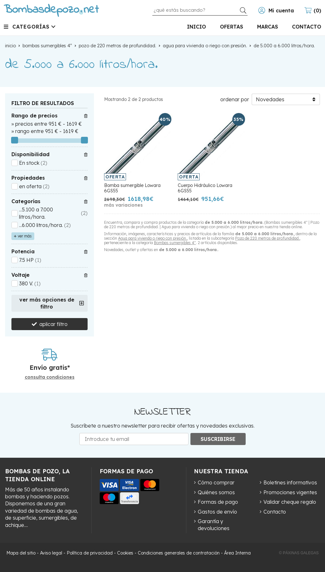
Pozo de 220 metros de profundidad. (267, 238)
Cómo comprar (216, 482)
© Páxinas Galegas (299, 553)
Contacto (274, 512)
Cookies (125, 553)
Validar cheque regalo (289, 502)
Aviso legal (51, 553)
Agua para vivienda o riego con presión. (152, 238)
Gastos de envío (217, 512)
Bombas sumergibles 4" (175, 242)
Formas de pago (218, 502)
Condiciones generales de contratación (179, 553)
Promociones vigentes (290, 492)
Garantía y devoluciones (213, 524)
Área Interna (237, 553)
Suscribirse (218, 439)
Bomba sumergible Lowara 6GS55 (132, 188)
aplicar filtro (53, 324)
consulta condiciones (50, 377)
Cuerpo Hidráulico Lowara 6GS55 (205, 188)
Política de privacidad (90, 553)
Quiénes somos (216, 492)
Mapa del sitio (21, 553)
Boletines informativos (290, 482)
